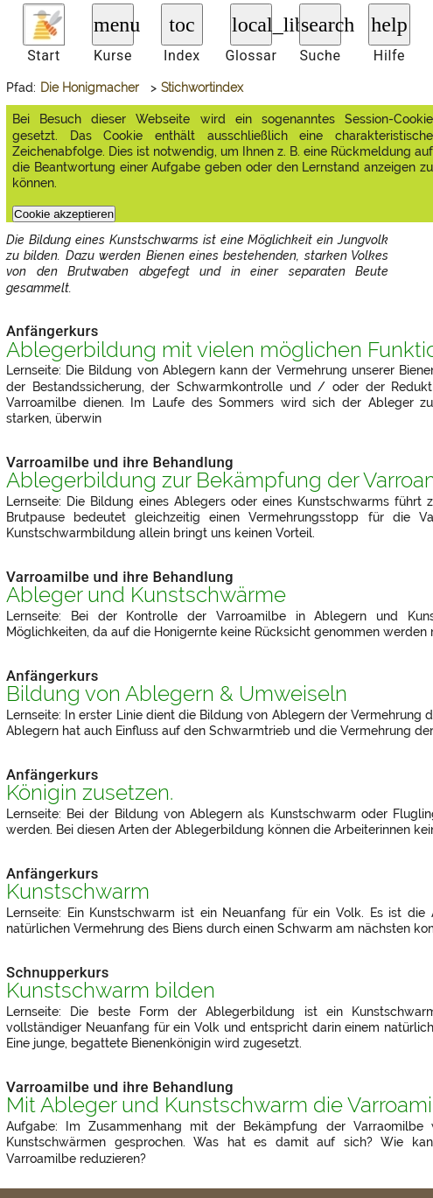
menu (114, 24)
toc (181, 24)
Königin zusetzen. (89, 793)
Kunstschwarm (78, 891)
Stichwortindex (202, 88)
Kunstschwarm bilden (110, 990)
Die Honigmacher (89, 88)
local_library (252, 24)
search (321, 24)
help (389, 24)
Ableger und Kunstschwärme (146, 595)
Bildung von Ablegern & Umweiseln (176, 694)
